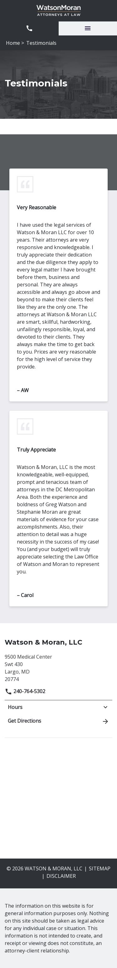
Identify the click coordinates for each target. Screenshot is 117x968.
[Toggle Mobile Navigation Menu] (88, 28)
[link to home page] (58, 11)
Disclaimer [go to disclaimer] (61, 876)
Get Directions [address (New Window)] (58, 721)
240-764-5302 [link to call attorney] (25, 691)
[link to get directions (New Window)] (58, 667)
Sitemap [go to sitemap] (99, 868)
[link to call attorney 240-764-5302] (29, 28)
